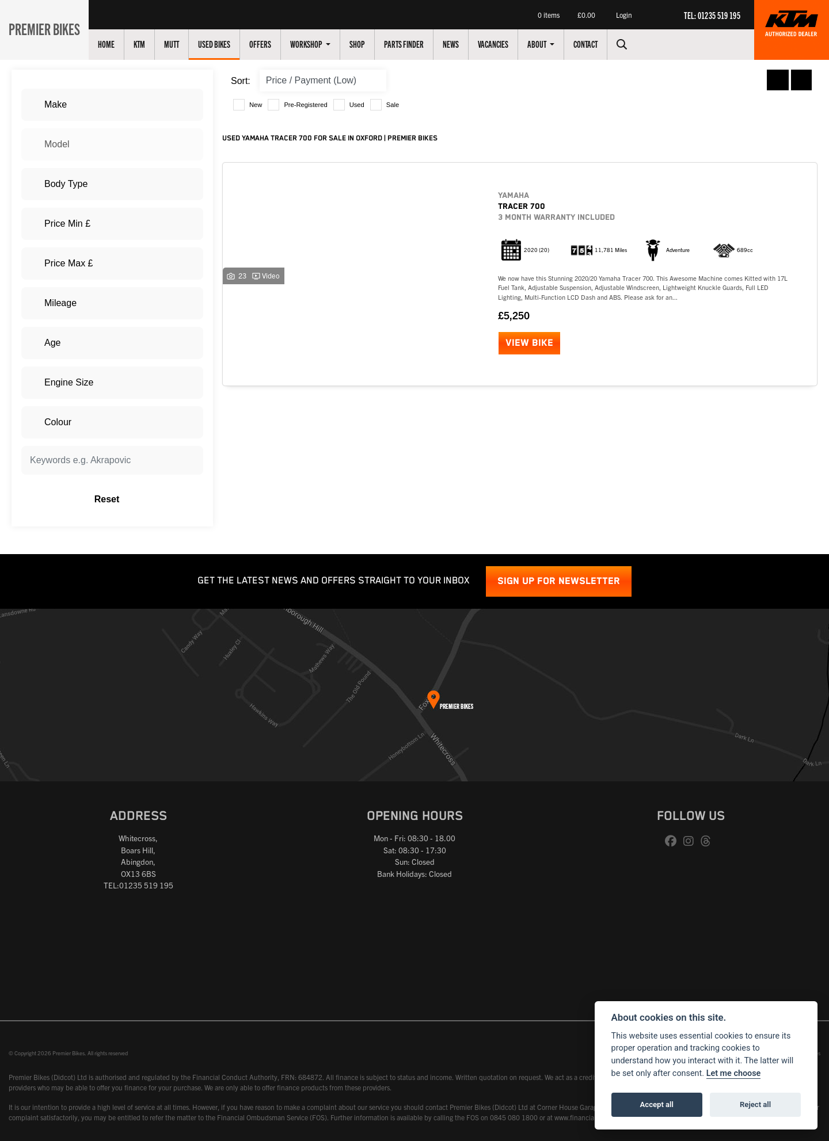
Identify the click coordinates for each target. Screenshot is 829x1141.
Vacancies (499, 43)
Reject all (755, 1104)
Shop (363, 43)
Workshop (313, 43)
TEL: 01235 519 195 (712, 15)
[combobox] (112, 105)
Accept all (657, 1104)
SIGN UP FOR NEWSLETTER (558, 581)
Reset (144, 499)
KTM (145, 43)
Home (112, 43)
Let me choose (733, 1073)
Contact (592, 43)
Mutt (177, 43)
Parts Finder (410, 43)
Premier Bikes (47, 28)
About (544, 43)
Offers (266, 43)
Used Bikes (220, 43)
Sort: (240, 81)
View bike (529, 343)
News (457, 43)
